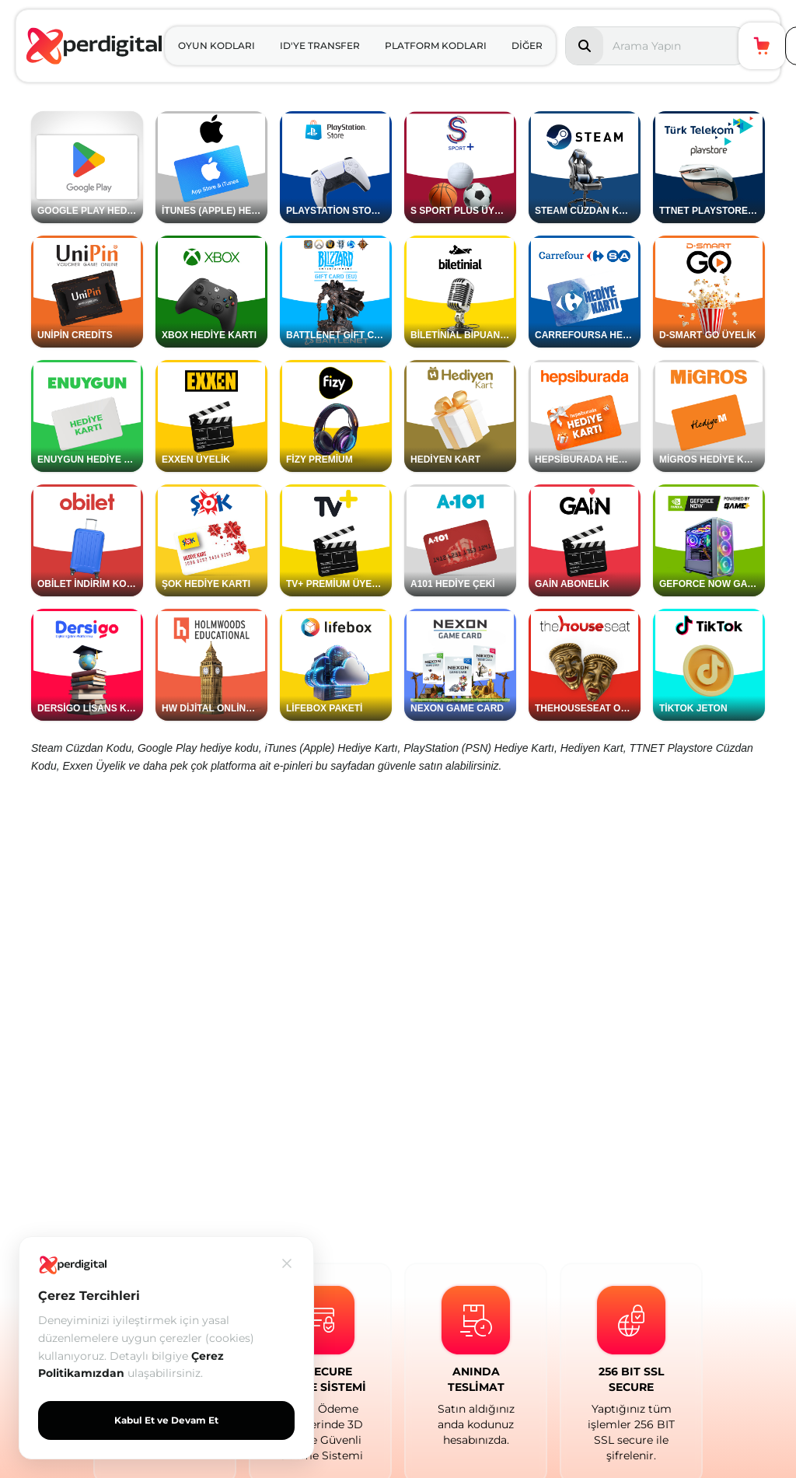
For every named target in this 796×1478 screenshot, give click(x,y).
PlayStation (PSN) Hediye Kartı (478, 748)
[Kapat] (287, 1263)
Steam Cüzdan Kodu (81, 748)
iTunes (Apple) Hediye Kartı (330, 748)
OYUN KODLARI (216, 45)
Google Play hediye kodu (198, 748)
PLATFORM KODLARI (436, 45)
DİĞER (527, 45)
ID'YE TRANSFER (320, 45)
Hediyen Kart (591, 748)
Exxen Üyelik (93, 766)
